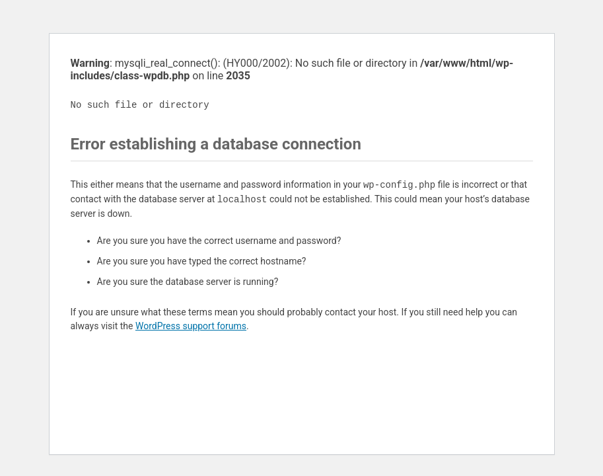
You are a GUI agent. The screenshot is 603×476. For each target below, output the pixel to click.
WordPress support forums (190, 326)
